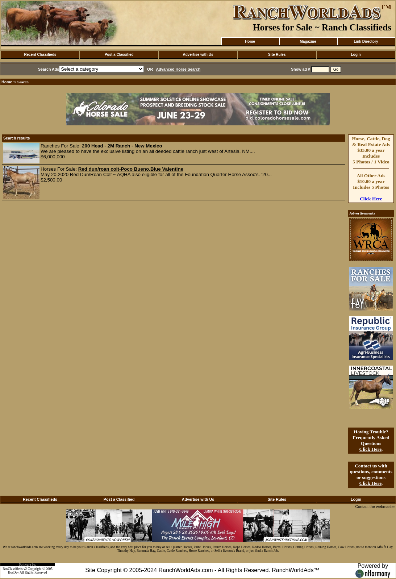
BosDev (13, 572)
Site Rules (276, 55)
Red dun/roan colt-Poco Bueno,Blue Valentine (130, 169)
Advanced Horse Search (178, 69)
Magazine (308, 41)
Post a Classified (119, 55)
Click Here (371, 198)
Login (355, 55)
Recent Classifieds (40, 55)
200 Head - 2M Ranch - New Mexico (122, 146)
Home (250, 41)
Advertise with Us (198, 55)
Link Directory (366, 41)
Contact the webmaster (375, 506)
